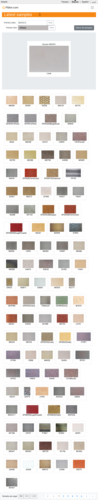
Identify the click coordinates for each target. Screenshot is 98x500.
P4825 (32, 379)
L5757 (78, 324)
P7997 (83, 342)
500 (26, 496)
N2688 (12, 215)
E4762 (13, 379)
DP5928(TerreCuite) (31, 178)
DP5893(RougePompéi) (32, 415)
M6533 (12, 342)
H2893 (61, 142)
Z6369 (28, 469)
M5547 (12, 451)
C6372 (45, 142)
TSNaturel (45, 306)
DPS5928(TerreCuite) (70, 215)
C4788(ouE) (71, 379)
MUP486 (11, 306)
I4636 (11, 142)
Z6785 (64, 269)
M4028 (47, 360)
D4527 (62, 197)
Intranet (4, 2)
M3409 (81, 160)
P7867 (44, 433)
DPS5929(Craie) (47, 342)
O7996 (13, 360)
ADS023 (59, 397)
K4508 (65, 160)
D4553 (9, 288)
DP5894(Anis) (62, 306)
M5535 (57, 288)
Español (85, 2)
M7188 (12, 433)
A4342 (44, 106)
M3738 (48, 160)
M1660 (79, 451)
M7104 (30, 215)
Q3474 (27, 397)
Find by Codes (10, 23)
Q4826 (77, 397)
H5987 (62, 251)
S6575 (79, 469)
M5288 (30, 160)
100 (20, 496)
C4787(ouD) (79, 142)
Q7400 (46, 197)
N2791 (78, 106)
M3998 (57, 233)
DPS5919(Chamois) (52, 178)
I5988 (30, 360)
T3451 (80, 269)
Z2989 (61, 469)
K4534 (28, 324)
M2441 (12, 324)
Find (50, 23)
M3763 (29, 342)
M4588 (12, 269)
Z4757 (28, 433)
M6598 (28, 142)
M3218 (61, 106)
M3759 (62, 324)
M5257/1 (11, 415)
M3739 (45, 451)
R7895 (75, 233)
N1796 (62, 451)
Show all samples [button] (84, 28)
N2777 (71, 288)
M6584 (12, 106)
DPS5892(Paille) (54, 415)
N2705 (12, 160)
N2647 (38, 233)
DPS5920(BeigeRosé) (51, 124)
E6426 (64, 360)
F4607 (78, 197)
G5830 (40, 288)
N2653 (46, 269)
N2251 (12, 397)
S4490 (51, 379)
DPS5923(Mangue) (48, 215)
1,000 (33, 496)
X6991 (78, 433)
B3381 (28, 106)
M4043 (70, 124)
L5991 (28, 251)
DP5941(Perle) (30, 124)
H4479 (28, 269)
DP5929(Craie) (29, 306)
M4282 (46, 251)
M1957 (12, 488)
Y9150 (73, 178)
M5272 (29, 197)
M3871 (23, 288)
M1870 (79, 306)
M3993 (28, 451)
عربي (94, 2)
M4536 (11, 251)
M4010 (45, 469)
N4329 (11, 178)
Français (64, 2)
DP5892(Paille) (65, 342)
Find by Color (11, 28)
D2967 (12, 197)
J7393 (41, 397)
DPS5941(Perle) (12, 124)
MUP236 (71, 415)
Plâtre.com (10, 7)
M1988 (45, 324)
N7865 (61, 433)
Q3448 (11, 469)
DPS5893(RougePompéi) (16, 233)
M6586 (79, 251)
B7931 (82, 360)
